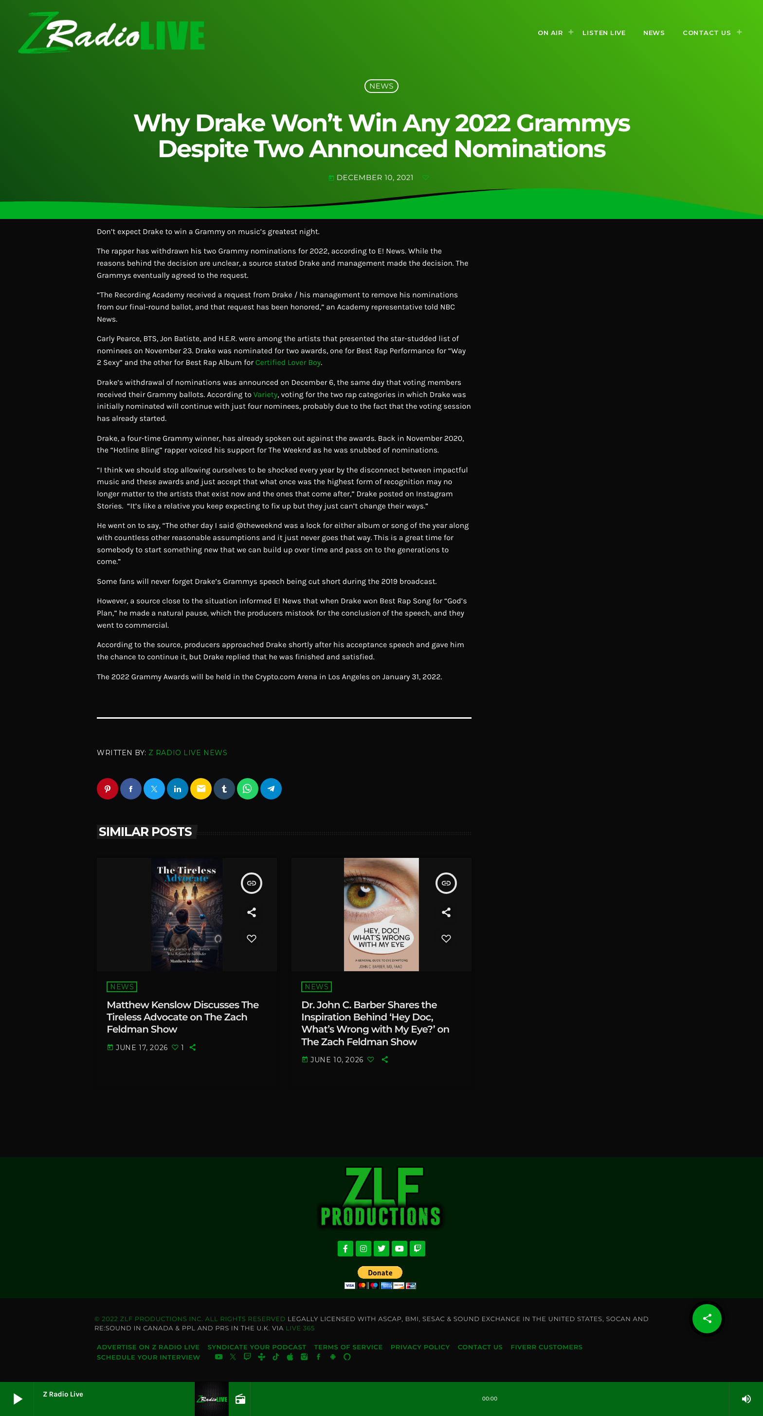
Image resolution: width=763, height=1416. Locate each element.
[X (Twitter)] (233, 1358)
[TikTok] (276, 1358)
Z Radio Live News (188, 752)
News (381, 86)
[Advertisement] (569, 375)
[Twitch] (247, 1358)
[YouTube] (219, 1358)
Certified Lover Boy (288, 362)
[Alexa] (347, 1358)
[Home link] (111, 32)
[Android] (333, 1358)
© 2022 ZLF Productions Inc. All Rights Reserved (190, 1320)
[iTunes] (290, 1358)
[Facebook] (319, 1358)
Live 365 (300, 1329)
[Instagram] (305, 1358)
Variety (266, 394)
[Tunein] (262, 1358)
